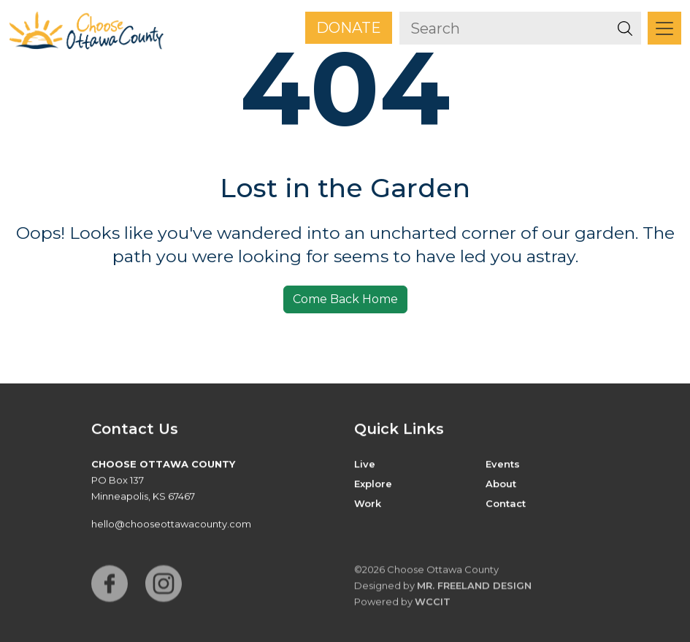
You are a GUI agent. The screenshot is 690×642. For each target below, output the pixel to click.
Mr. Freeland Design (474, 589)
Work (367, 504)
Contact (506, 504)
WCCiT (433, 605)
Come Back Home (345, 299)
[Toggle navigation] (664, 28)
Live (364, 464)
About (501, 484)
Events (503, 464)
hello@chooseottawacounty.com (171, 524)
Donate (348, 28)
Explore (373, 484)
